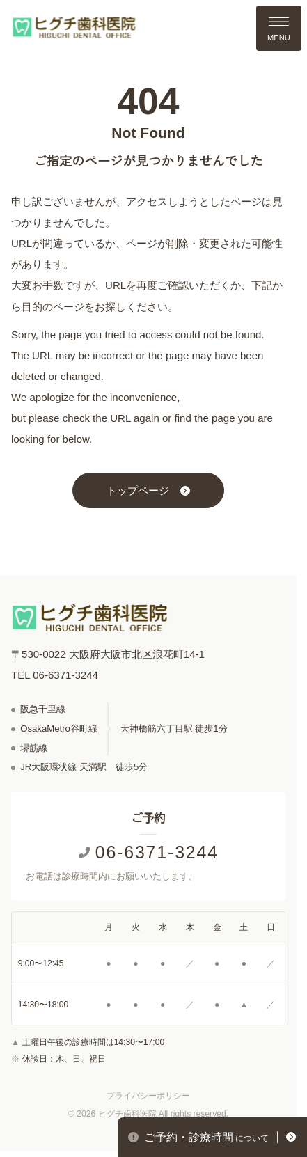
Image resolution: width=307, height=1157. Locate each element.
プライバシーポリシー (148, 1096)
